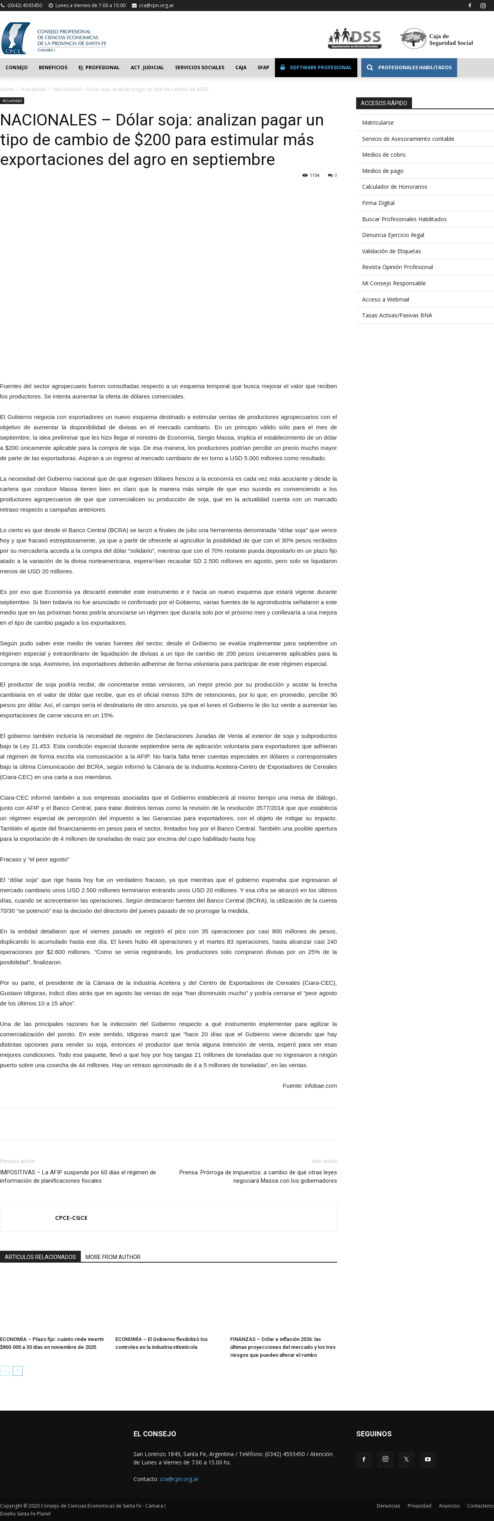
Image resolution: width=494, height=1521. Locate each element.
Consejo (17, 67)
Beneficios (53, 67)
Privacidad (419, 1505)
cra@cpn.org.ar (156, 5)
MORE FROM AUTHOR (113, 1257)
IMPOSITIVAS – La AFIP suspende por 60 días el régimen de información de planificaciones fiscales (78, 1176)
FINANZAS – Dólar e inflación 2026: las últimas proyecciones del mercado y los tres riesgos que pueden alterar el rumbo (283, 1347)
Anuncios (449, 1505)
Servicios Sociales (199, 67)
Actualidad (33, 89)
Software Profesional (316, 67)
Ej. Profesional (99, 67)
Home (7, 89)
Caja (240, 67)
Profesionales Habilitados (409, 67)
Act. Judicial (147, 67)
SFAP (263, 67)
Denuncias (388, 1505)
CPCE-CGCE (71, 1217)
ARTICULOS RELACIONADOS (40, 1257)
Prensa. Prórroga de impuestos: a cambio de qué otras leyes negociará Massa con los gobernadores (258, 1176)
